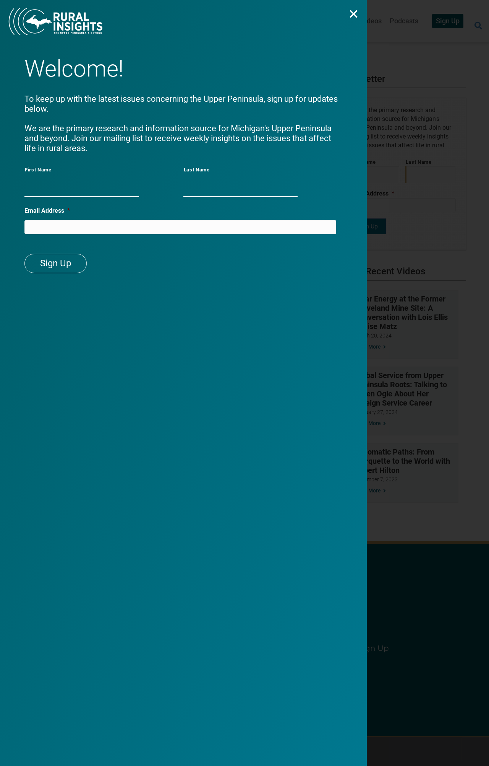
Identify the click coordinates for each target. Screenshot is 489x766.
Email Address (47, 211)
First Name (38, 170)
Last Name (197, 170)
